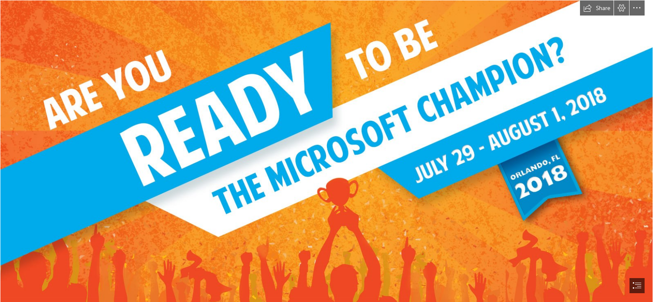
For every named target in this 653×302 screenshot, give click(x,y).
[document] (326, 151)
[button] (597, 8)
